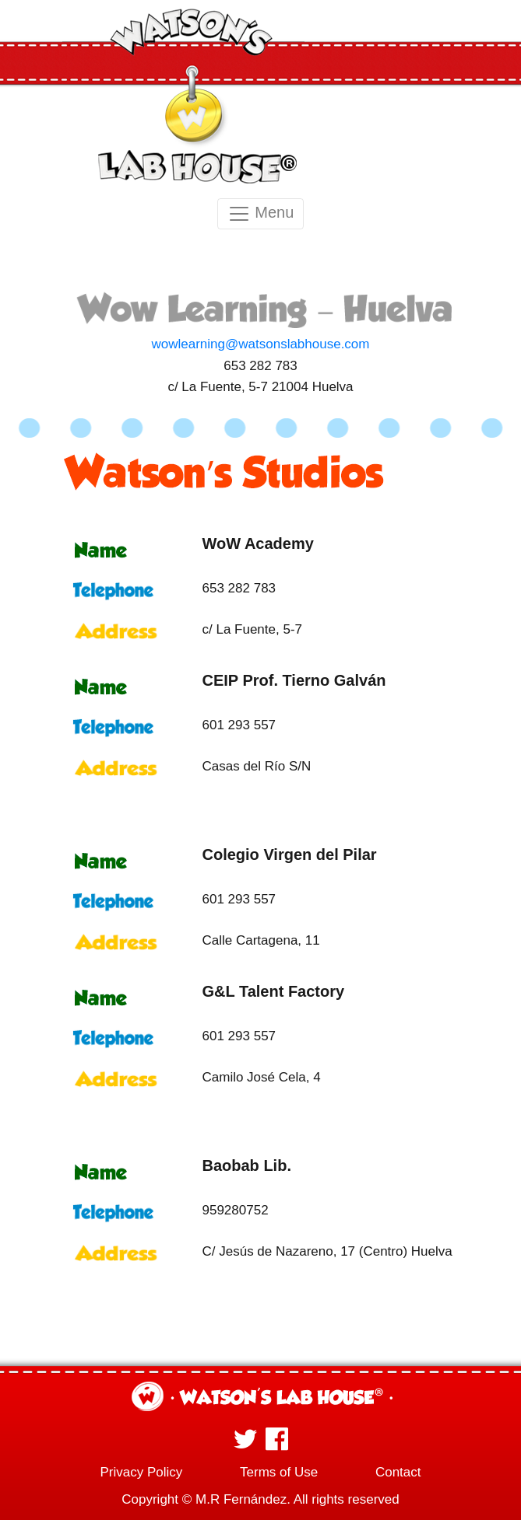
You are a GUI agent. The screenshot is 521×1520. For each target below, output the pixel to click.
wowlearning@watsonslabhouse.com (261, 344)
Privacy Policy (141, 1472)
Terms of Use (279, 1472)
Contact (398, 1472)
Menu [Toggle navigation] (260, 213)
